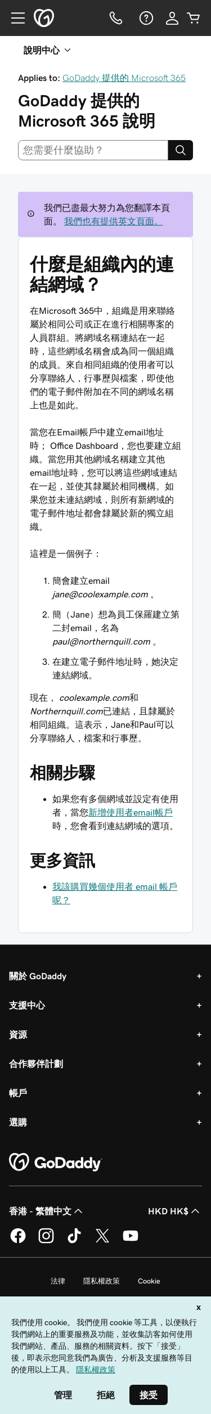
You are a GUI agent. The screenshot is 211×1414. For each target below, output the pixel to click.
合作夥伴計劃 (36, 1063)
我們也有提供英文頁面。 (113, 221)
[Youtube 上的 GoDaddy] (131, 1241)
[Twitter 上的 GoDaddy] (102, 1241)
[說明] (145, 18)
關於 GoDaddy (37, 975)
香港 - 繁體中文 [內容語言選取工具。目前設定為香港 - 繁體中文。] (47, 1211)
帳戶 (18, 1092)
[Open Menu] (13, 17)
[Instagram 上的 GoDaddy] (46, 1241)
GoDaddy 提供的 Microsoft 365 (124, 77)
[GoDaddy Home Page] (55, 1162)
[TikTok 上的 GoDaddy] (74, 1241)
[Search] (180, 150)
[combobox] (93, 150)
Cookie (149, 1281)
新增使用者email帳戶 (130, 812)
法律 (58, 1281)
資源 (18, 1034)
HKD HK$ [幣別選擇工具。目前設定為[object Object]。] (175, 1211)
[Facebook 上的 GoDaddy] (18, 1241)
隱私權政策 (101, 1281)
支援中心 (27, 1005)
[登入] (172, 18)
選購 (18, 1122)
